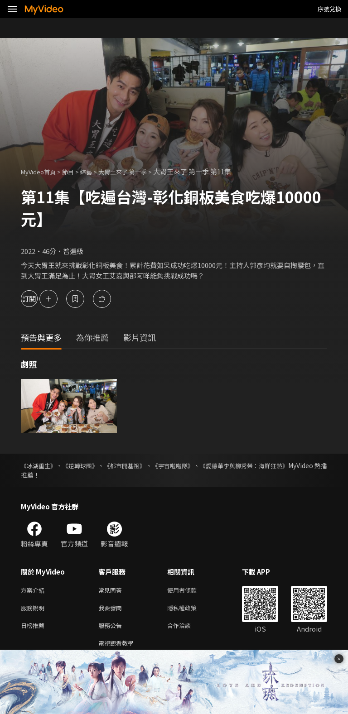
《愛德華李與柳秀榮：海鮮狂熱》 (279, 465)
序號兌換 (329, 9)
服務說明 (34, 609)
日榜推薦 (34, 628)
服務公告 (112, 628)
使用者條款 (190, 590)
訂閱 (39, 298)
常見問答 (112, 590)
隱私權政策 (190, 609)
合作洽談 (186, 628)
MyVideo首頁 (41, 171)
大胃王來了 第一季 (136, 171)
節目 (75, 171)
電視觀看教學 (118, 647)
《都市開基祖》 (142, 465)
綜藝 (95, 171)
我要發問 (112, 609)
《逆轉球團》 (90, 465)
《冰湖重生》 (40, 465)
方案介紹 (34, 590)
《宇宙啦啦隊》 (198, 465)
